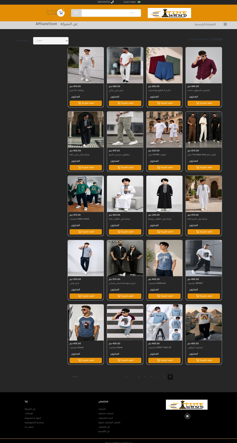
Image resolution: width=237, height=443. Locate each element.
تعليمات (29, 412)
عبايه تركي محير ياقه (198, 218)
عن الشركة (30, 408)
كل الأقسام (103, 430)
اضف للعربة (203, 102)
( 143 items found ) (199, 40)
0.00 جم (51, 12)
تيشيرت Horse (116, 346)
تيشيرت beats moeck (79, 218)
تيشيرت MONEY (195, 282)
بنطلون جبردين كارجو (119, 154)
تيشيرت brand (77, 346)
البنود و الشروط (33, 417)
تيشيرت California (157, 282)
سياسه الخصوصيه (34, 421)
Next (74, 375)
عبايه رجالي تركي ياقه (80, 154)
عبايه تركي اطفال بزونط (160, 218)
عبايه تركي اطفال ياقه (119, 218)
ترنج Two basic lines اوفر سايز (202, 154)
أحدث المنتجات (105, 417)
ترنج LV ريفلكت (77, 90)
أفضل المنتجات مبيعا (109, 421)
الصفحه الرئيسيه (205, 24)
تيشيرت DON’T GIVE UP (159, 346)
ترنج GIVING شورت (157, 154)
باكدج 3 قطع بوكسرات (159, 90)
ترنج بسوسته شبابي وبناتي (122, 282)
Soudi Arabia (132, 2)
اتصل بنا (29, 425)
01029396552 (106, 2)
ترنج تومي (74, 282)
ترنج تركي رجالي (116, 90)
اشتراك (102, 408)
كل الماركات (104, 425)
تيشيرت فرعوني (195, 346)
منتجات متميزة (106, 412)
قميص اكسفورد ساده (199, 90)
